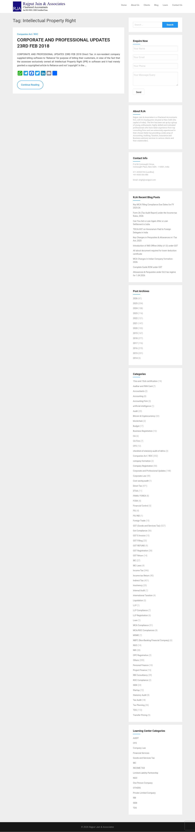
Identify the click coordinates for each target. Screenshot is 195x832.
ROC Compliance (140, 680)
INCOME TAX (139, 768)
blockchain (138, 421)
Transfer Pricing (140, 715)
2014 (135, 358)
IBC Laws (137, 565)
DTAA (135, 491)
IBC (134, 560)
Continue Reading (30, 84)
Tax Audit (137, 700)
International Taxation (143, 595)
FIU (134, 511)
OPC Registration (140, 655)
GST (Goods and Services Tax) (146, 526)
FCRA (135, 501)
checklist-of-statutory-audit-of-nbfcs (149, 451)
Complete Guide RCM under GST (147, 267)
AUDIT (136, 738)
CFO (135, 446)
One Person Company (143, 783)
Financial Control (140, 506)
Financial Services (141, 753)
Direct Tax (137, 486)
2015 (135, 353)
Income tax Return (141, 575)
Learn (165, 5)
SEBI (135, 685)
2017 (135, 343)
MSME (136, 635)
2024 (135, 308)
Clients (147, 5)
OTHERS (137, 788)
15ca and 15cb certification (145, 381)
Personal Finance (140, 665)
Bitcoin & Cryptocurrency (144, 416)
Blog (156, 5)
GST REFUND (139, 546)
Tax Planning (139, 705)
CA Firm (136, 441)
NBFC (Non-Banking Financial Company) (151, 640)
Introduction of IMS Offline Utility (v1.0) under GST (155, 246)
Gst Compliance (140, 531)
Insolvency (138, 585)
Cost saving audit (141, 481)
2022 (135, 318)
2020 (135, 328)
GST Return (138, 556)
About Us (135, 5)
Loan (135, 620)
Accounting (138, 396)
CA (134, 436)
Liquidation (138, 600)
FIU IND (136, 516)
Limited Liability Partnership (145, 773)
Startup (136, 690)
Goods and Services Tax (144, 758)
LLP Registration (140, 615)
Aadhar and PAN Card (143, 386)
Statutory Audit (139, 695)
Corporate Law (139, 476)
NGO (135, 645)
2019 (135, 333)
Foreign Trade (139, 521)
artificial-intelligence (142, 406)
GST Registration (140, 550)
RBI (134, 798)
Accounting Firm (140, 401)
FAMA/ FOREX (139, 496)
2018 (135, 338)
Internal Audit (139, 590)
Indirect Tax (138, 580)
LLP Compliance (140, 610)
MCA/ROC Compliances (143, 630)
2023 (135, 313)
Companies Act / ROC (143, 456)
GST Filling (138, 541)
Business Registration (143, 431)
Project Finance (140, 670)
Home (124, 5)
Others (136, 660)
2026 (135, 298)
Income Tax (138, 570)
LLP (134, 605)
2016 (135, 348)
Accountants (138, 391)
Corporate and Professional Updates (149, 471)
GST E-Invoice (139, 536)
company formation (142, 461)
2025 (135, 303)
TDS (135, 710)
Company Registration (143, 466)
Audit (135, 411)
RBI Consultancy (140, 675)
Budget (136, 426)
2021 (135, 323)
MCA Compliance (141, 625)
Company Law (139, 748)
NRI (134, 650)
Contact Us (177, 5)
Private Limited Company (144, 793)
